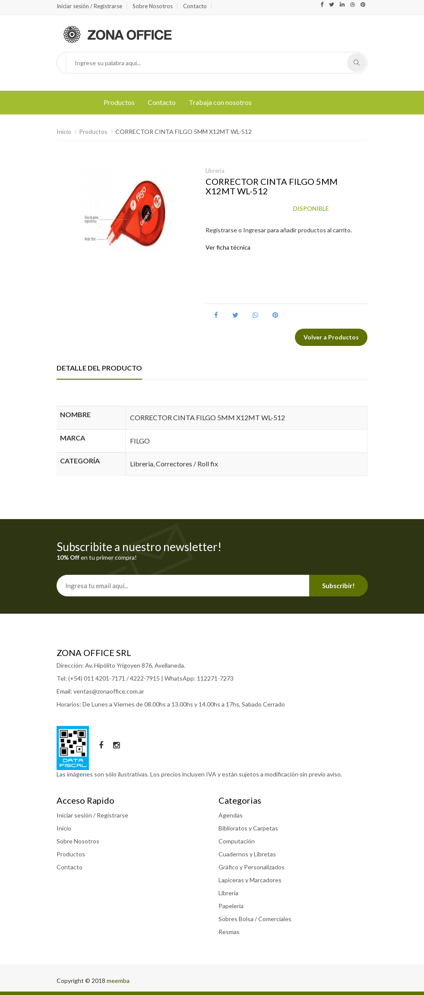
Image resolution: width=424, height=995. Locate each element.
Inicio (64, 131)
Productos (119, 102)
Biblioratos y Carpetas (248, 828)
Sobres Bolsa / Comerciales (254, 918)
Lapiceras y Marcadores (250, 880)
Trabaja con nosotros (220, 102)
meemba (118, 980)
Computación (236, 841)
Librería (228, 893)
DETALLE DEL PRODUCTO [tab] (99, 368)
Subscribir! (338, 585)
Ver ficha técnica (228, 247)
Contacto (195, 6)
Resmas (229, 931)
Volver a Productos (331, 337)
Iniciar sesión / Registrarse (89, 6)
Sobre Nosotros (153, 6)
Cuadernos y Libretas (247, 854)
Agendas (230, 815)
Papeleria (231, 905)
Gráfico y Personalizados (251, 867)
